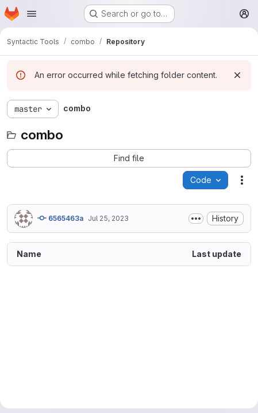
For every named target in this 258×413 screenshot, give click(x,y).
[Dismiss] (237, 75)
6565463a (60, 218)
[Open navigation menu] (31, 14)
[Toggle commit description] (195, 218)
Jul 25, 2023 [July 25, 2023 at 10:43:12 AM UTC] (108, 218)
